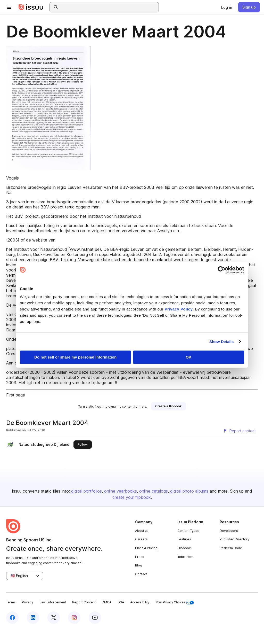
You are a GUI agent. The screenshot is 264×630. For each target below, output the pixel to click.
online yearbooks (120, 491)
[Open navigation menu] (9, 7)
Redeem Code (231, 548)
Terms (11, 602)
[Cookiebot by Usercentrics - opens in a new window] (221, 270)
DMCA (106, 602)
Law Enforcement (52, 602)
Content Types (188, 531)
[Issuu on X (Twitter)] (53, 617)
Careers (141, 539)
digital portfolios (86, 491)
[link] (226, 7)
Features (184, 539)
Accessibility (140, 602)
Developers (229, 531)
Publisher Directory (234, 539)
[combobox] (108, 7)
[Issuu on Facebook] (12, 617)
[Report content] (239, 431)
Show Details (221, 341)
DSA (121, 602)
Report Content (84, 602)
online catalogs (153, 491)
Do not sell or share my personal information (75, 357)
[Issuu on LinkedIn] (33, 617)
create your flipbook (131, 497)
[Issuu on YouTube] (95, 617)
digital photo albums (189, 491)
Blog (138, 565)
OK (189, 357)
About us (141, 531)
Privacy (27, 602)
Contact (141, 574)
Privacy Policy (179, 309)
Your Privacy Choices (175, 602)
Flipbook (184, 548)
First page (15, 395)
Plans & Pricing (146, 548)
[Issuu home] (30, 7)
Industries (185, 557)
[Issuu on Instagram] (74, 617)
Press (139, 557)
